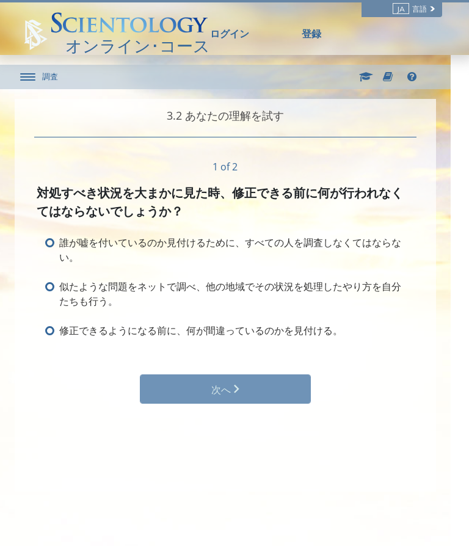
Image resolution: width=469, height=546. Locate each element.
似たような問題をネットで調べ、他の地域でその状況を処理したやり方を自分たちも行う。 (239, 294)
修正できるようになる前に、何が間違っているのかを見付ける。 (210, 330)
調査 (59, 76)
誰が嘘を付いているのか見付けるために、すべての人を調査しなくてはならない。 (239, 250)
